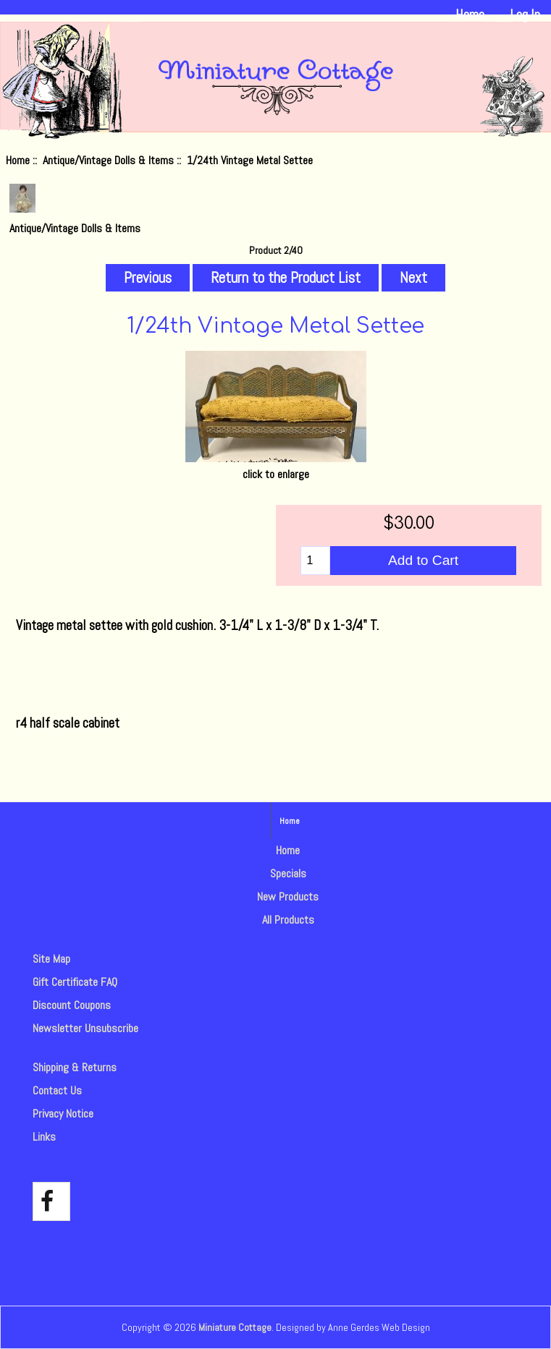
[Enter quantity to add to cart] (314, 560)
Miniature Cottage (235, 1327)
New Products (288, 896)
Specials (288, 873)
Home (469, 15)
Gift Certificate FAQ (75, 982)
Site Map (51, 958)
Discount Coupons (72, 1005)
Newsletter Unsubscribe (85, 1028)
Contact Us (57, 1090)
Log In (525, 15)
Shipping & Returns (75, 1067)
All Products (288, 919)
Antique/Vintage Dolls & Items (108, 160)
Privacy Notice (63, 1113)
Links (44, 1136)
